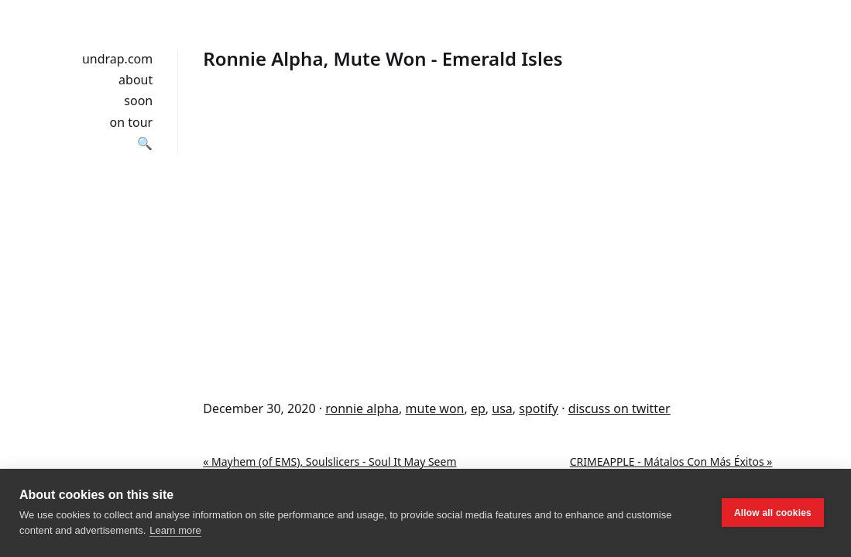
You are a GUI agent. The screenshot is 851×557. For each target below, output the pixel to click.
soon (138, 100)
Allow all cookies (773, 512)
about (135, 79)
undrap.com (117, 58)
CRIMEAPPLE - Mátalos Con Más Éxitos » (671, 461)
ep (478, 408)
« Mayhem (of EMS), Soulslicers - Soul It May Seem (329, 461)
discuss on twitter (619, 408)
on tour (131, 122)
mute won (435, 408)
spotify (538, 408)
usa (502, 408)
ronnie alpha (362, 408)
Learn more (175, 530)
